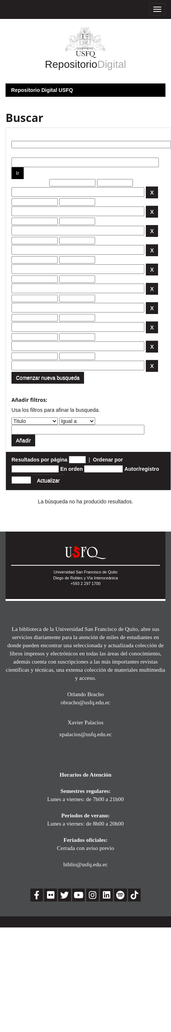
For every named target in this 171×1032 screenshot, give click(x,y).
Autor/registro (141, 469)
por (15, 152)
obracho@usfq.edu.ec (85, 702)
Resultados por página (39, 460)
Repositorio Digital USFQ (42, 90)
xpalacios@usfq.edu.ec (85, 734)
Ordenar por (108, 460)
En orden (71, 469)
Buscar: (21, 135)
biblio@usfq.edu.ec (85, 864)
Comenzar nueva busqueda (48, 378)
